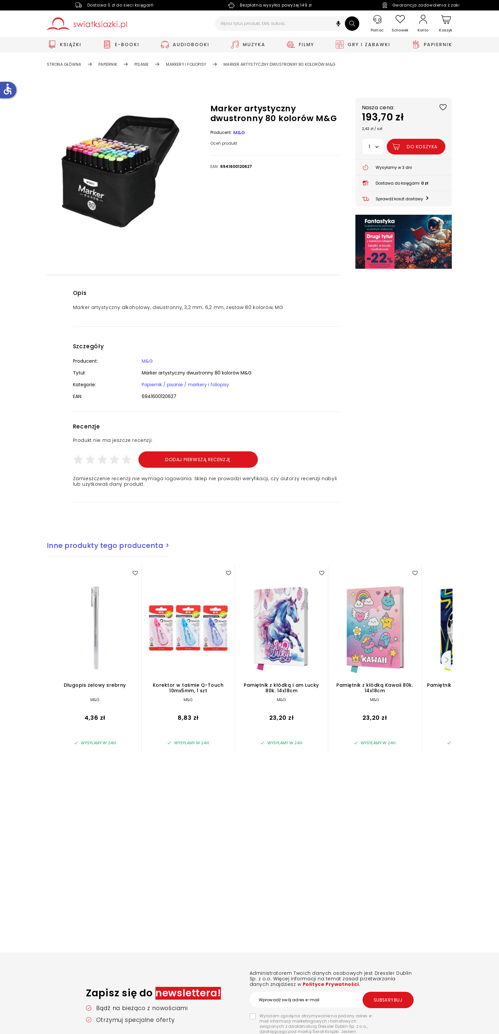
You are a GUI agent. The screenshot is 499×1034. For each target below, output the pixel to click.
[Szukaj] (352, 23)
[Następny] (446, 659)
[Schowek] (400, 23)
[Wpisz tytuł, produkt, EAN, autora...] (287, 23)
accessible (7, 89)
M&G (239, 132)
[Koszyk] (446, 23)
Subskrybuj (388, 1000)
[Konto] (423, 23)
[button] (338, 24)
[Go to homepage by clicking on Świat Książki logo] (87, 23)
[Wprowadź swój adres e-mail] (331, 999)
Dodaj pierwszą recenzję (198, 459)
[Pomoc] (377, 23)
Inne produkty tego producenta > (108, 545)
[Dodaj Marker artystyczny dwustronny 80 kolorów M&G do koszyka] (416, 146)
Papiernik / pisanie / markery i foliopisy (185, 384)
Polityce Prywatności (330, 984)
